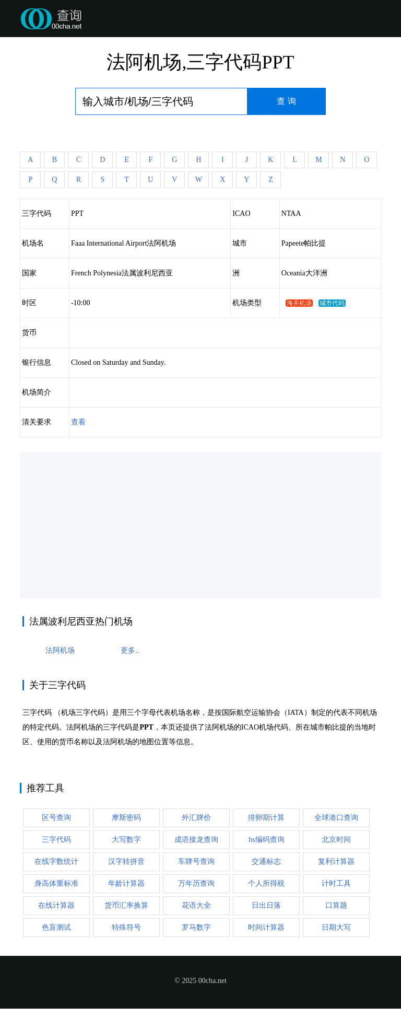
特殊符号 (126, 927)
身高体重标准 (56, 883)
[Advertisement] (200, 525)
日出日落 (266, 905)
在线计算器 (56, 905)
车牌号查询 (196, 861)
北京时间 (336, 839)
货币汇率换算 (126, 905)
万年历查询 (196, 883)
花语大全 (196, 905)
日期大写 (336, 927)
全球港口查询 (336, 818)
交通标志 (266, 861)
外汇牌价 (196, 818)
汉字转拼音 (126, 861)
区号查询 (56, 818)
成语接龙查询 (196, 839)
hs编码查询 (266, 839)
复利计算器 (336, 861)
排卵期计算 (266, 818)
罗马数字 (196, 927)
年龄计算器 (126, 883)
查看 (78, 422)
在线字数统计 (56, 861)
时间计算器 (266, 927)
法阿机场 (60, 650)
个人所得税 (266, 883)
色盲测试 (56, 927)
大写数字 (126, 839)
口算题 (336, 905)
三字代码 (56, 839)
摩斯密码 (126, 818)
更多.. (130, 650)
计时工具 (336, 883)
